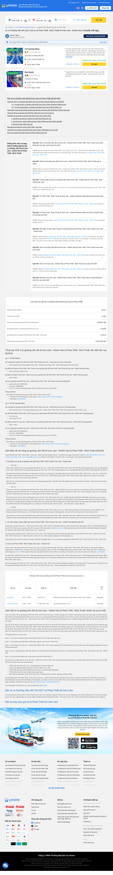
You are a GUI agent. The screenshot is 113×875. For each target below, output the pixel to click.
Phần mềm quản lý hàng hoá (92, 829)
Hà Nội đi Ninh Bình (89, 765)
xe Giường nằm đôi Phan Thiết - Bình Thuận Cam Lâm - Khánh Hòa (75, 204)
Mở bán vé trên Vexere (89, 2)
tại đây (45, 685)
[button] (69, 144)
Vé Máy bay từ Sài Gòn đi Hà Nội (67, 772)
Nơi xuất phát (15, 18)
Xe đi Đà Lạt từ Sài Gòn (12, 775)
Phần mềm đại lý (88, 835)
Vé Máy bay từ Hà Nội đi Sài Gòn (67, 765)
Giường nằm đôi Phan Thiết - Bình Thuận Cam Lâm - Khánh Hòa (63, 255)
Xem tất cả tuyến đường (56, 788)
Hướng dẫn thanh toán (64, 804)
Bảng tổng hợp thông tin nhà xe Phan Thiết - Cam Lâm (24, 127)
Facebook (37, 823)
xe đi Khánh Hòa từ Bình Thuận (24, 27)
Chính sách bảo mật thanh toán (67, 813)
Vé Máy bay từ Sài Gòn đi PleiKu (67, 781)
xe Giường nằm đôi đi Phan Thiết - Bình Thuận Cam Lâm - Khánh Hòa (74, 220)
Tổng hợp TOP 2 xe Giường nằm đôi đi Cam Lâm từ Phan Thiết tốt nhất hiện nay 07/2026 (35, 101)
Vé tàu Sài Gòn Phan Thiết (39, 768)
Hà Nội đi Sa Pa (88, 772)
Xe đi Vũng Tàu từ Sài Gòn (13, 768)
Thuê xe (86, 761)
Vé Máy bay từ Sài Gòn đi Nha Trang (68, 768)
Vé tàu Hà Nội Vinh (37, 785)
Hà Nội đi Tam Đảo (89, 775)
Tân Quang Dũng (12, 603)
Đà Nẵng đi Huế (88, 781)
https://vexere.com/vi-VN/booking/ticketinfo (46, 682)
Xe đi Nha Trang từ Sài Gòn (14, 772)
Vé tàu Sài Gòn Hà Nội (38, 775)
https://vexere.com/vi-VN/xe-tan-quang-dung (55, 444)
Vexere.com (50, 238)
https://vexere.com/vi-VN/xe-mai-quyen (49, 397)
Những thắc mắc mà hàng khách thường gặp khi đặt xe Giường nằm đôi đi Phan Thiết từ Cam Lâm (38, 110)
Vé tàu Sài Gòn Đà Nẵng (39, 772)
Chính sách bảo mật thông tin (66, 810)
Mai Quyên (10, 597)
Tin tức (33, 810)
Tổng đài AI (87, 821)
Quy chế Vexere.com (63, 807)
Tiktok (36, 826)
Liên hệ (33, 813)
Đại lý (85, 839)
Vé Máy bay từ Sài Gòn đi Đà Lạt (67, 778)
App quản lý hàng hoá (90, 832)
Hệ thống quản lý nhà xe (92, 803)
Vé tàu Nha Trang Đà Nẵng (39, 778)
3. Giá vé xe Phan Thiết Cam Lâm (22, 124)
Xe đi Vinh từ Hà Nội (11, 785)
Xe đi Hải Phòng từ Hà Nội (13, 781)
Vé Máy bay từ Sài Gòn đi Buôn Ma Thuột (68, 786)
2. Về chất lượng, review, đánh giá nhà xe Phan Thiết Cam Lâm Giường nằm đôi (36, 121)
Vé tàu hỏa (35, 761)
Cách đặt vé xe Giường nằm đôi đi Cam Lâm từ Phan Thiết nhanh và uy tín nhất (32, 130)
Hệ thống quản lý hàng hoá (93, 826)
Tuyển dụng (35, 807)
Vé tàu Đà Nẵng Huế (37, 781)
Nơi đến (38, 18)
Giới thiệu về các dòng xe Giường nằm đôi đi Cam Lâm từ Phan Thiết (29, 116)
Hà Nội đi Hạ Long (89, 768)
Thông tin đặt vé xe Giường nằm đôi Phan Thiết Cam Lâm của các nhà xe (30, 113)
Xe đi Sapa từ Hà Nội (11, 778)
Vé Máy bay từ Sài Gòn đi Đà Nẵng (68, 775)
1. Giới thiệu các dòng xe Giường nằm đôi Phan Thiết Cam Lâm (31, 118)
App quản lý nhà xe (89, 810)
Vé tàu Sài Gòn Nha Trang (39, 765)
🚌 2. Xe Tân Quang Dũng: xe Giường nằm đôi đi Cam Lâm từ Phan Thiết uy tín (36, 107)
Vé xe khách (9, 27)
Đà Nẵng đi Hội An (89, 778)
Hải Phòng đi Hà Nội (89, 785)
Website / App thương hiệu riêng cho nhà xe (94, 817)
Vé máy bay (62, 761)
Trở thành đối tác (105, 3)
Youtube (36, 829)
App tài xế (86, 813)
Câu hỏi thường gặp (63, 822)
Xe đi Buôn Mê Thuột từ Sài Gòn (15, 765)
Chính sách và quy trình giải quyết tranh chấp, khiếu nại (68, 818)
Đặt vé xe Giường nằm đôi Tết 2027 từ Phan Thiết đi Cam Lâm (27, 133)
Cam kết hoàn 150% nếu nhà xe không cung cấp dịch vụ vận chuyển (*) (32, 6)
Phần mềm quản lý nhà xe (91, 806)
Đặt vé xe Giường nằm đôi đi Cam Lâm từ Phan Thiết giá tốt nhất (33, 98)
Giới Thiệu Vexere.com (38, 804)
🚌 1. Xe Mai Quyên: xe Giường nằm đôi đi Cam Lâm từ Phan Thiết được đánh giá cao (38, 104)
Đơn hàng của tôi (74, 2)
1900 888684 (21, 399)
